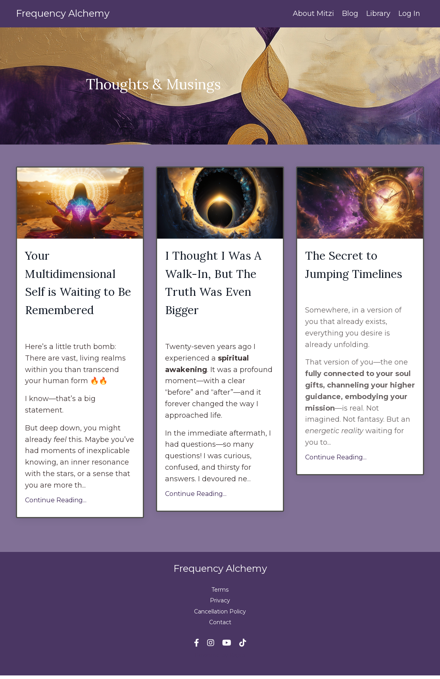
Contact (220, 625)
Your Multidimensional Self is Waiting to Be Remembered (73, 285)
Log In (409, 13)
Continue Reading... (55, 503)
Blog (350, 13)
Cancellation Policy (220, 614)
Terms (220, 593)
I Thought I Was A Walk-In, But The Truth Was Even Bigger (215, 285)
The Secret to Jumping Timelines (357, 266)
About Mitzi (313, 13)
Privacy (220, 604)
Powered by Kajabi (220, 658)
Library (378, 13)
